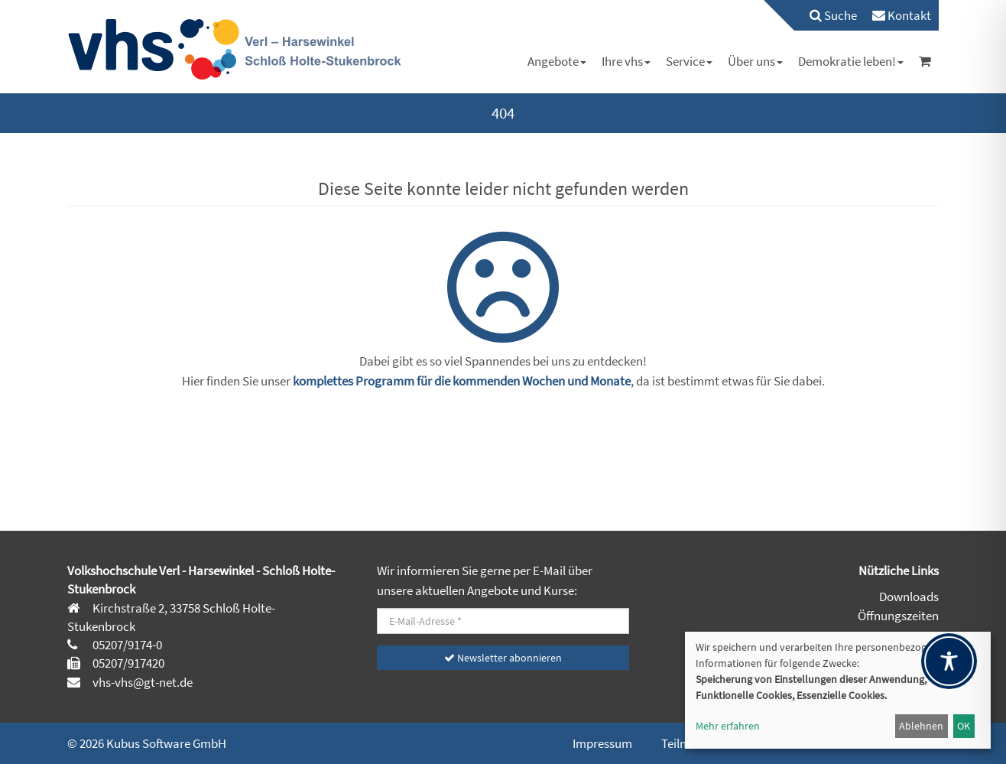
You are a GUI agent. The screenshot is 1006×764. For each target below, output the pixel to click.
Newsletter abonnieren (503, 658)
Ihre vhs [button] (626, 61)
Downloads (909, 596)
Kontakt (901, 15)
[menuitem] (826, 15)
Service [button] (689, 61)
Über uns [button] (755, 61)
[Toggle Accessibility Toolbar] (949, 661)
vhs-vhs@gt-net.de (141, 682)
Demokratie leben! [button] (851, 61)
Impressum (602, 743)
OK (963, 726)
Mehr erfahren (728, 726)
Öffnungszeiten (898, 615)
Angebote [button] (556, 61)
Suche (833, 15)
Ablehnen (921, 726)
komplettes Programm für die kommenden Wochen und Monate (462, 380)
